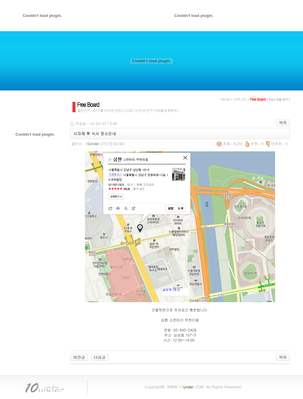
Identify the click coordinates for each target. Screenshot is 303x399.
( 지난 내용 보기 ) (278, 99)
